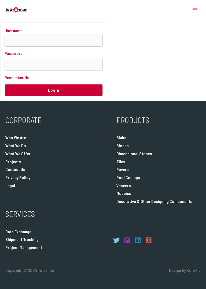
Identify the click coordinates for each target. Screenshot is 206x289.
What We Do (15, 145)
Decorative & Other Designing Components (154, 201)
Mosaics (123, 193)
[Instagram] (127, 240)
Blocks (122, 145)
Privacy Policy (17, 177)
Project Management (23, 247)
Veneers (123, 185)
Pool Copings (128, 177)
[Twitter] (116, 240)
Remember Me (17, 77)
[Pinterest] (148, 240)
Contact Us (15, 169)
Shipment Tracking (22, 239)
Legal (10, 185)
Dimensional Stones (134, 153)
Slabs (121, 137)
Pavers (122, 169)
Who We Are (15, 137)
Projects (13, 161)
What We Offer (18, 153)
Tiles (120, 161)
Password (14, 53)
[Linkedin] (138, 240)
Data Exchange (18, 231)
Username (14, 30)
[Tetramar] (16, 9)
